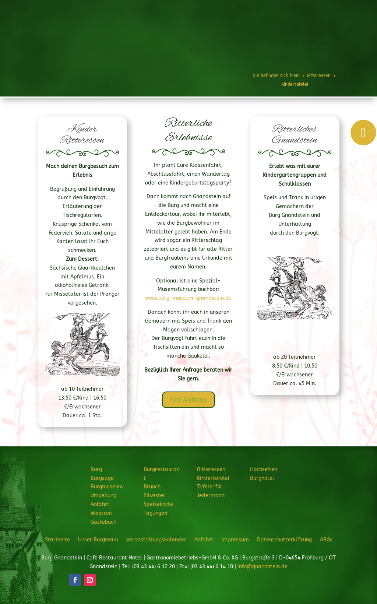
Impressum (235, 539)
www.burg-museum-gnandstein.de (188, 298)
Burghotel (333, 28)
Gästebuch (103, 522)
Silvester (154, 495)
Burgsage (102, 478)
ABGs (326, 539)
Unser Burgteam (98, 539)
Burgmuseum (107, 487)
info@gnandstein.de (262, 566)
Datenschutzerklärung (284, 539)
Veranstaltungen (280, 52)
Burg (139, 28)
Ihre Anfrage (188, 400)
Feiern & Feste (260, 28)
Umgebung (103, 495)
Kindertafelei (213, 478)
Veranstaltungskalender (156, 539)
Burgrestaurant (175, 28)
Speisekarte (158, 504)
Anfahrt (100, 504)
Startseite (57, 539)
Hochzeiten (302, 28)
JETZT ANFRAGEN (325, 52)
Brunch (152, 487)
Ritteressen (218, 28)
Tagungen (155, 513)
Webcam (101, 513)
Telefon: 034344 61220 (342, 7)
